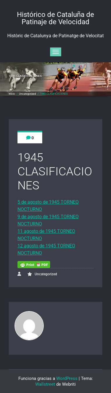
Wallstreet (45, 384)
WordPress (66, 378)
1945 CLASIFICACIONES (54, 93)
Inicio (12, 93)
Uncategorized (27, 93)
